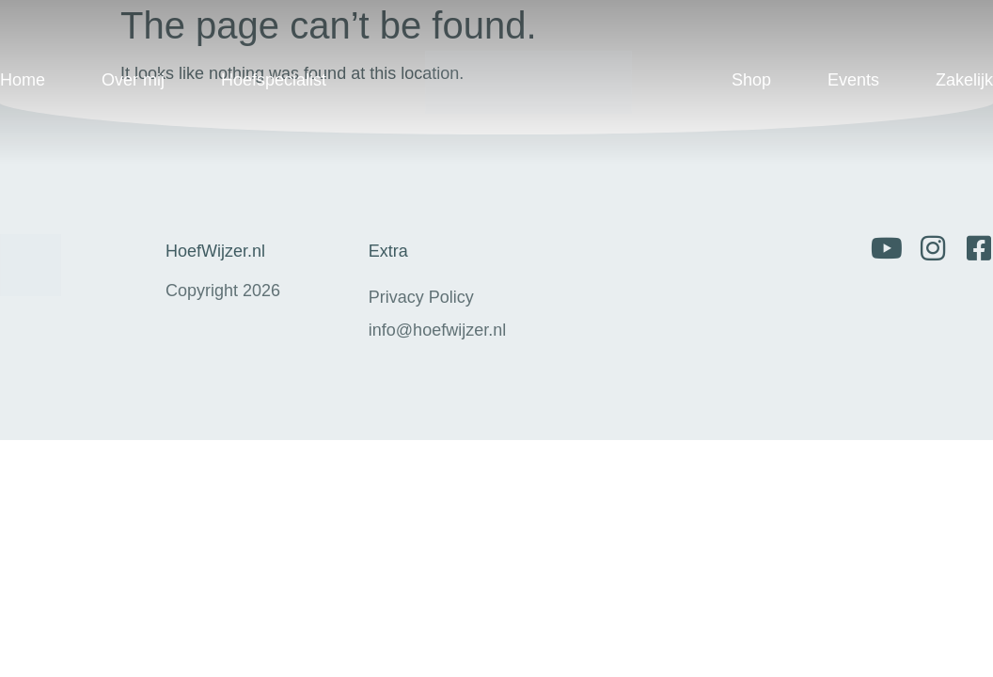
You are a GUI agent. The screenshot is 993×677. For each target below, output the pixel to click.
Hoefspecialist (273, 80)
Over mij (133, 80)
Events (853, 80)
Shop (751, 80)
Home (22, 80)
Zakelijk (964, 80)
